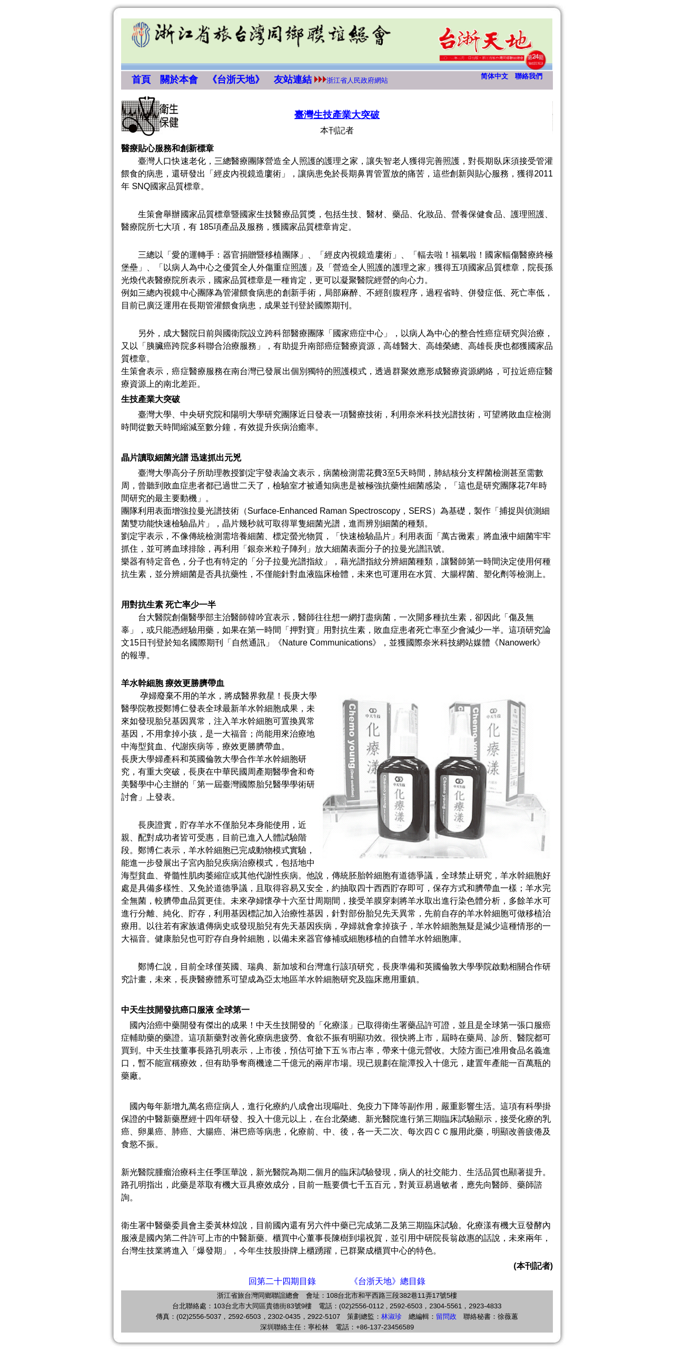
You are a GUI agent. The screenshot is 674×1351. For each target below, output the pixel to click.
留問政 (446, 1316)
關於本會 (179, 79)
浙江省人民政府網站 (357, 80)
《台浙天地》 (235, 79)
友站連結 (293, 79)
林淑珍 (391, 1316)
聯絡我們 (528, 76)
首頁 (141, 79)
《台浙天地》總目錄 (387, 1281)
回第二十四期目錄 (282, 1281)
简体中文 (494, 76)
